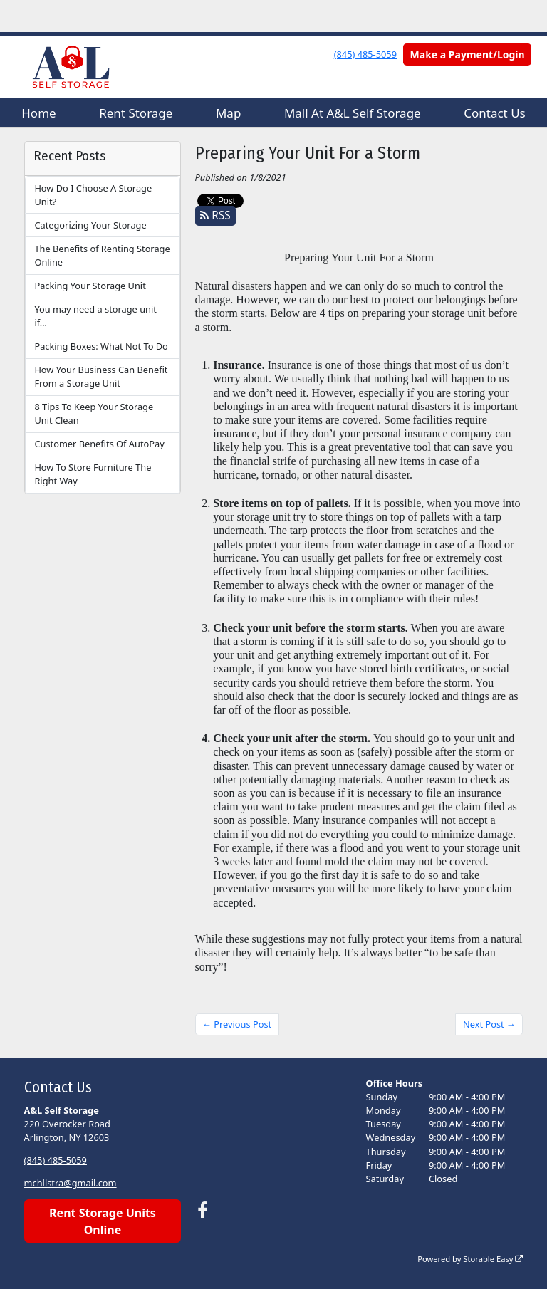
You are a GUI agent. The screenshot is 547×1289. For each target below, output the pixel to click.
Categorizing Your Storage (90, 225)
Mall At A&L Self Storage (352, 113)
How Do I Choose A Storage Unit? (93, 195)
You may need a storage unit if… (95, 316)
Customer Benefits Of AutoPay (99, 443)
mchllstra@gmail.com (70, 1182)
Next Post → (489, 1024)
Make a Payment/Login (467, 54)
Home (38, 113)
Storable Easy (493, 1258)
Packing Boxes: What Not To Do (100, 346)
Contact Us (495, 113)
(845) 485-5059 (365, 54)
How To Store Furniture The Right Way (92, 474)
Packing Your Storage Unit (89, 285)
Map (228, 113)
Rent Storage (135, 113)
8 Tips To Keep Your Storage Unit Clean (93, 413)
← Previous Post (236, 1024)
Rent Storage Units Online (102, 1221)
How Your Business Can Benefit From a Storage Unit (100, 376)
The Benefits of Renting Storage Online (102, 255)
